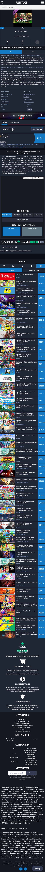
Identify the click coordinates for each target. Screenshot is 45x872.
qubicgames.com (29, 94)
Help (37, 869)
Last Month (38, 215)
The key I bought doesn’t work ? (22, 725)
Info (11, 52)
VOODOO (26, 97)
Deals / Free (31, 756)
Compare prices (21, 147)
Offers (4, 122)
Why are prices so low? (22, 723)
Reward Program (30, 752)
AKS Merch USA (31, 762)
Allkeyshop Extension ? (22, 731)
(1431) (30, 242)
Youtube (35, 739)
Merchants (10, 741)
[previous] (2, 28)
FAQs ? (22, 729)
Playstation (14, 757)
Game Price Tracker (30, 751)
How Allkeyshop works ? (23, 721)
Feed (33, 52)
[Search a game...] (22, 7)
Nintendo (14, 762)
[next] (43, 28)
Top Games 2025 (31, 760)
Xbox (14, 753)
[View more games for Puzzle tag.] (30, 110)
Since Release (6, 215)
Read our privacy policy (27, 866)
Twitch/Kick (10, 739)
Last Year (17, 215)
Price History (14, 122)
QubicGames (28, 99)
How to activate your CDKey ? (22, 727)
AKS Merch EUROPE (31, 764)
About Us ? (22, 719)
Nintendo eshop (29, 102)
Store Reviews (30, 758)
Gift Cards (30, 754)
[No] (42, 866)
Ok (20, 869)
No (25, 869)
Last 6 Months (27, 215)
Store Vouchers (31, 749)
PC (14, 749)
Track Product (22, 220)
